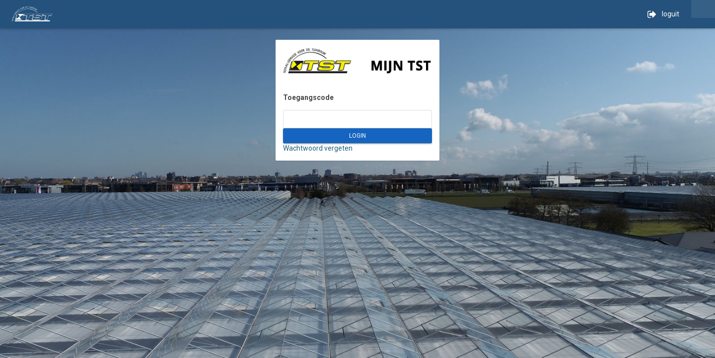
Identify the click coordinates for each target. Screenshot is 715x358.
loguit (663, 14)
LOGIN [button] (357, 135)
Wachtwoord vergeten (318, 148)
